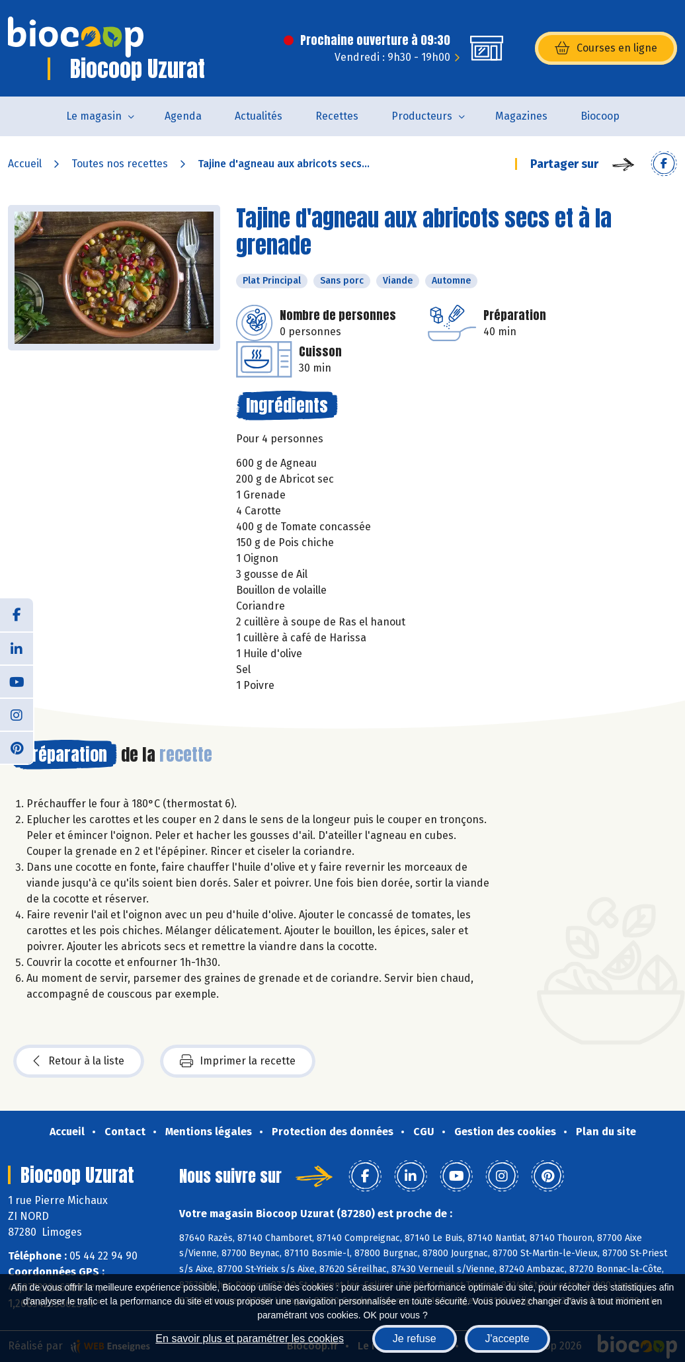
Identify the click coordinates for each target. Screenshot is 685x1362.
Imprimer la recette (238, 1061)
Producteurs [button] (421, 116)
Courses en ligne (606, 48)
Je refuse (414, 1338)
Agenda (183, 116)
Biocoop (600, 116)
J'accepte (507, 1338)
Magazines (521, 116)
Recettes (336, 116)
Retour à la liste (78, 1061)
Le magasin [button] (94, 116)
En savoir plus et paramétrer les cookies (249, 1338)
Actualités (258, 116)
